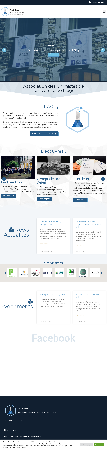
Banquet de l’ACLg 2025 (53, 294)
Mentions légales (11, 436)
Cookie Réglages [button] (86, 445)
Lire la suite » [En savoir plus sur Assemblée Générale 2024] (80, 316)
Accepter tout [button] (99, 445)
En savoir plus (8, 196)
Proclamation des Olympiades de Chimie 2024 (88, 224)
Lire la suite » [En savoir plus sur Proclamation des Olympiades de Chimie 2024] (80, 246)
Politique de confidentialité (30, 436)
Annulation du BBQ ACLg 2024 (50, 223)
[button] (104, 11)
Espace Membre (98, 2)
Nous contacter (12, 430)
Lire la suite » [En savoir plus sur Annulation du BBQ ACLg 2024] (44, 243)
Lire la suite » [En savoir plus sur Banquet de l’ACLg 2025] (44, 311)
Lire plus (24, 448)
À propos (53, 57)
